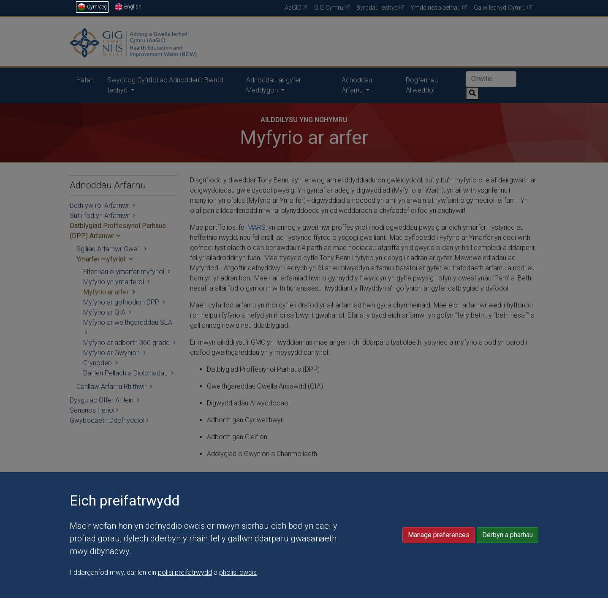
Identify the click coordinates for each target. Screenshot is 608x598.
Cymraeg (92, 7)
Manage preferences (439, 590)
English (128, 7)
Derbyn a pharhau (507, 590)
